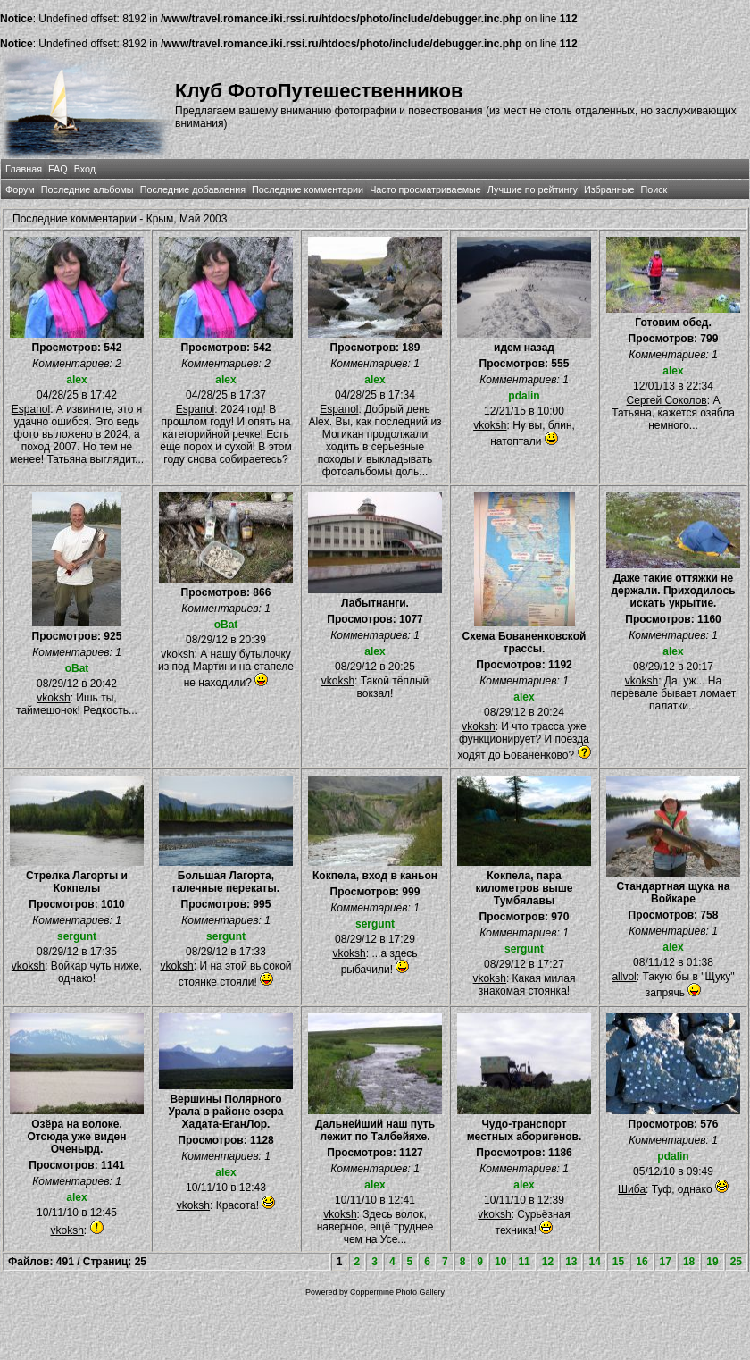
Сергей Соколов (667, 400)
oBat (77, 668)
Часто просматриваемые (425, 189)
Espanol (31, 409)
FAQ (58, 169)
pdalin (523, 396)
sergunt (76, 936)
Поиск (653, 189)
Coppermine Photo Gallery (397, 1292)
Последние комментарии (307, 189)
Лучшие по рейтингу (533, 189)
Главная (23, 169)
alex (76, 380)
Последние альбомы (87, 189)
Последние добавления (193, 189)
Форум (20, 189)
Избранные (609, 189)
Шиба (632, 1189)
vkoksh (489, 425)
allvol (624, 976)
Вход (85, 169)
